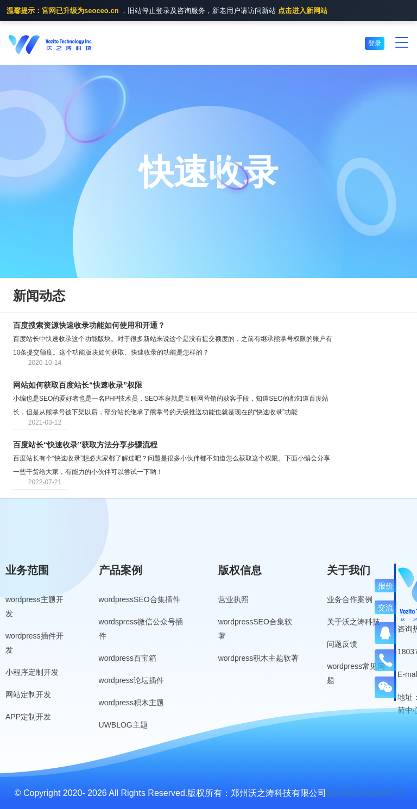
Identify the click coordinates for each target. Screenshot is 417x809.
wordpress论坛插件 (132, 680)
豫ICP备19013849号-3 (364, 793)
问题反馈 (342, 644)
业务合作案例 (349, 599)
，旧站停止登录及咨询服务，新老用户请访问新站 (167, 11)
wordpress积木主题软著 (258, 658)
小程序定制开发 (32, 672)
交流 (385, 607)
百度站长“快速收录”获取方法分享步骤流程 (85, 444)
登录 (374, 43)
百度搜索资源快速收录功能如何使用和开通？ (89, 325)
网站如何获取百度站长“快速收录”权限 (77, 385)
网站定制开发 (28, 694)
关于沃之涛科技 (353, 621)
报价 (385, 586)
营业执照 (233, 599)
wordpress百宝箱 (128, 658)
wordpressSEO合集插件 (139, 599)
